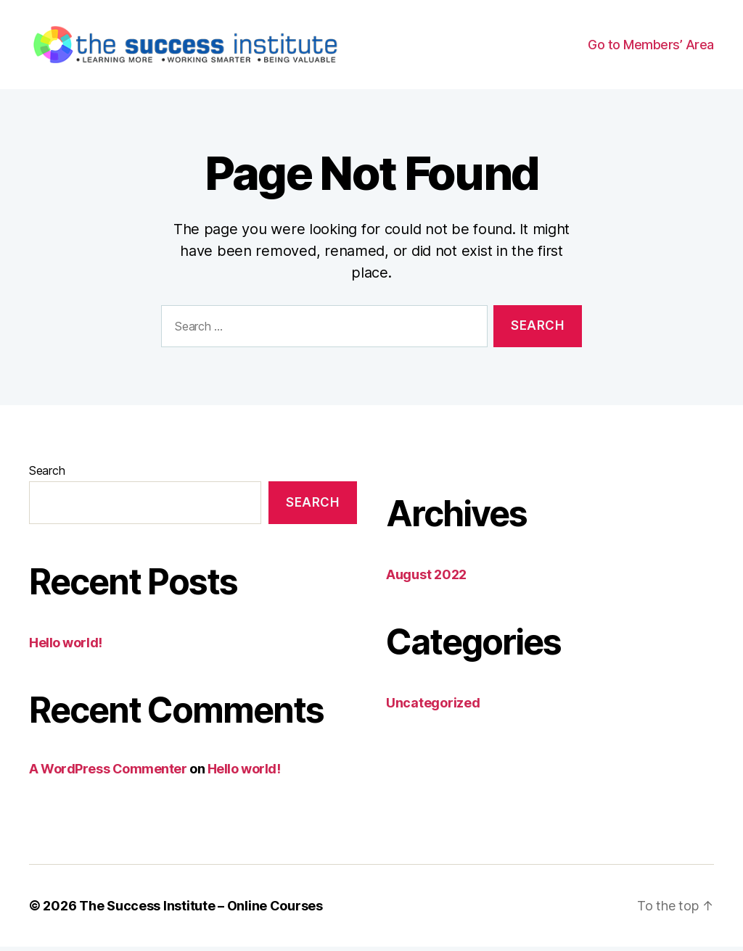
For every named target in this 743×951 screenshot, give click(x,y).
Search (47, 475)
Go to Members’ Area (651, 46)
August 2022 (426, 578)
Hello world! (65, 647)
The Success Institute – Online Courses (201, 910)
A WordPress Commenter (108, 773)
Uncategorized (433, 707)
